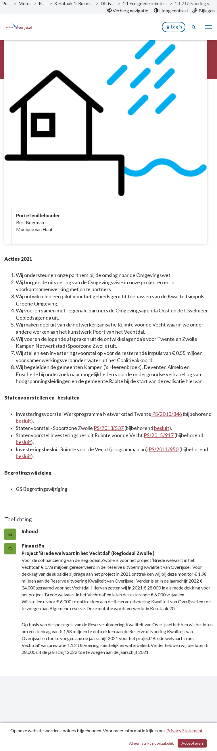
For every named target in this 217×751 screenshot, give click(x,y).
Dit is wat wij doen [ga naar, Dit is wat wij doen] (108, 3)
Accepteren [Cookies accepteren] (192, 743)
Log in (173, 27)
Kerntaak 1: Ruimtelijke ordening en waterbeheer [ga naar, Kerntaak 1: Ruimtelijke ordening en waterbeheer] (73, 3)
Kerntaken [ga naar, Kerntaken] (43, 3)
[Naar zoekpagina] (194, 27)
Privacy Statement (184, 730)
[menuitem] (127, 10)
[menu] (208, 27)
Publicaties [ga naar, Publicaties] (6, 3)
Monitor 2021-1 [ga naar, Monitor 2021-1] (25, 3)
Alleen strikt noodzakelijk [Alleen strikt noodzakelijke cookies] (151, 743)
